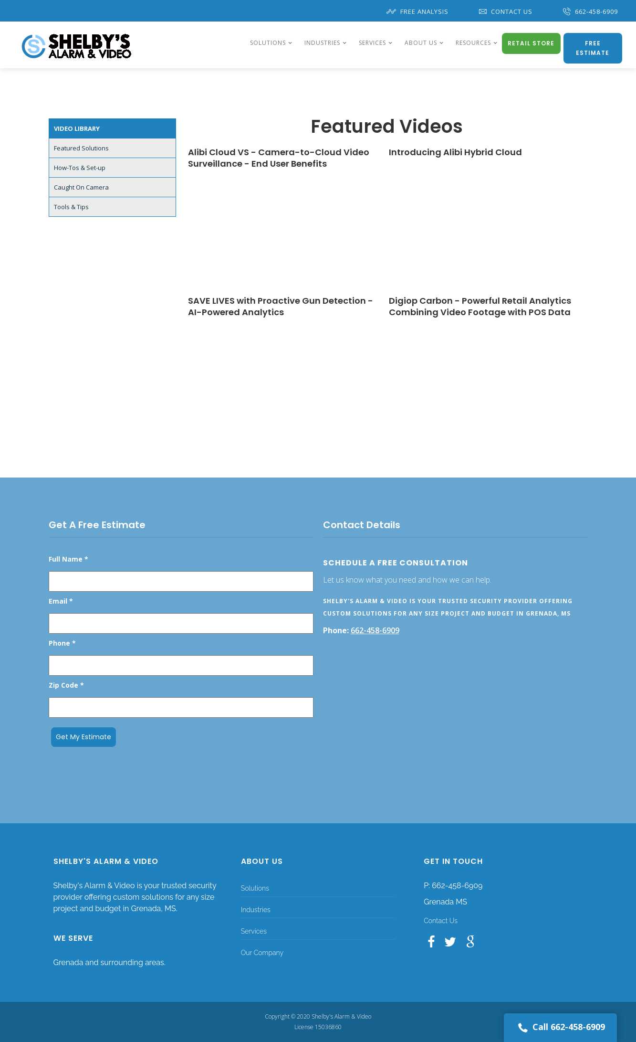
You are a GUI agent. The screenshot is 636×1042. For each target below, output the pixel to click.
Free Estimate (592, 48)
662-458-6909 (590, 11)
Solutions (255, 888)
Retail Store (531, 43)
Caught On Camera (81, 187)
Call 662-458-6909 (560, 1028)
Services (254, 931)
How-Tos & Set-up (79, 167)
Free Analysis (417, 11)
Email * (61, 601)
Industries (256, 910)
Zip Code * (66, 685)
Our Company (262, 953)
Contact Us (505, 11)
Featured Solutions (81, 148)
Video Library (77, 128)
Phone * (62, 643)
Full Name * (68, 559)
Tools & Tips (71, 206)
